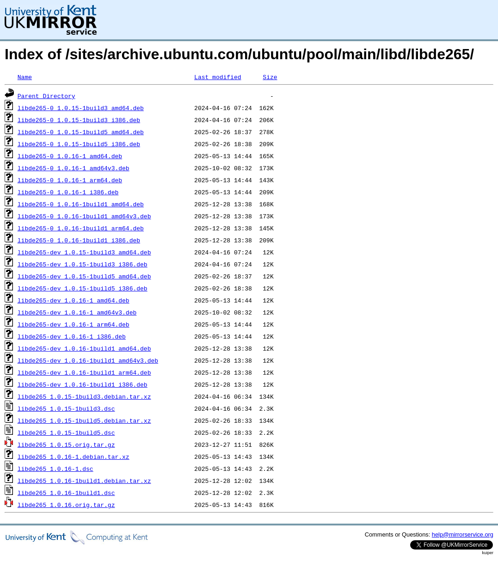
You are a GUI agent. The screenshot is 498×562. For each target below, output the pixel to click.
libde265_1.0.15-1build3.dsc (66, 408)
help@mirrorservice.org (462, 534)
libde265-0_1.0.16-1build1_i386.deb (79, 240)
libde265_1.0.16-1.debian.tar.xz (73, 456)
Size (270, 77)
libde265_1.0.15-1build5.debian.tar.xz (84, 420)
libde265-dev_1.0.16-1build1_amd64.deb (84, 348)
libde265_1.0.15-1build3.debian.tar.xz (84, 396)
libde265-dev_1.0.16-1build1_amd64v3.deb (88, 360)
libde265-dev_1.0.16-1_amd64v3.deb (77, 312)
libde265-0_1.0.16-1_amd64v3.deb (73, 168)
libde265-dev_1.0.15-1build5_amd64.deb (84, 276)
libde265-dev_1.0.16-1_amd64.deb (73, 300)
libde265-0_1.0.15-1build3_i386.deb (79, 120)
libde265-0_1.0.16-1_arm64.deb (70, 180)
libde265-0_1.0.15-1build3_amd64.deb (81, 108)
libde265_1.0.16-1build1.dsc (66, 492)
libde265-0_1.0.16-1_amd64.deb (70, 156)
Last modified (217, 77)
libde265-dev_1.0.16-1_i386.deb (72, 336)
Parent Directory (46, 96)
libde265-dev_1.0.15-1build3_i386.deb (83, 264)
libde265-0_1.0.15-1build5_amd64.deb (81, 132)
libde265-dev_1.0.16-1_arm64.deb (73, 324)
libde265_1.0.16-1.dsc (55, 468)
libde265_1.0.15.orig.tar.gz (66, 444)
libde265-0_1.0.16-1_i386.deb (68, 192)
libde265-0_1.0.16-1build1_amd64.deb (81, 204)
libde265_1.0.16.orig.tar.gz (66, 504)
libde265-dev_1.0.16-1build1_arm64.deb (84, 372)
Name (25, 77)
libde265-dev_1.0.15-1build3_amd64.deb (84, 252)
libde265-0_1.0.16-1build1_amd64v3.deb (84, 216)
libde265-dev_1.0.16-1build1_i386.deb (83, 384)
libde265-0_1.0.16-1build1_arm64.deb (81, 228)
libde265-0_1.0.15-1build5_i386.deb (79, 144)
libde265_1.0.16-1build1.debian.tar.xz (84, 480)
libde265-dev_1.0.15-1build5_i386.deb (83, 288)
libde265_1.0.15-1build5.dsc (66, 432)
